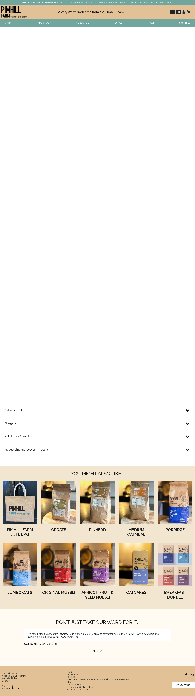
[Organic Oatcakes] (136, 545)
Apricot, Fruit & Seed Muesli (97, 594)
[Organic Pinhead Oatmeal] (97, 482)
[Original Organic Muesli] (58, 545)
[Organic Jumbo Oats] (20, 545)
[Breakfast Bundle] (175, 545)
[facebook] (172, 12)
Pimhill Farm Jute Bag (20, 532)
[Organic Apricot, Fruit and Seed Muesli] (97, 545)
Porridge (175, 529)
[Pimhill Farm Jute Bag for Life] (20, 482)
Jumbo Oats (20, 592)
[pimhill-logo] (14, 7)
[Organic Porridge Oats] (175, 482)
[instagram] (178, 12)
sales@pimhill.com (10, 688)
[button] (97, 410)
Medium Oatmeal (136, 532)
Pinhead (97, 529)
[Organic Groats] (58, 482)
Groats (58, 529)
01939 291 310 (8, 685)
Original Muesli (58, 592)
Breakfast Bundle (175, 594)
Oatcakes (136, 592)
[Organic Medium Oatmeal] (136, 482)
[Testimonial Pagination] (94, 651)
